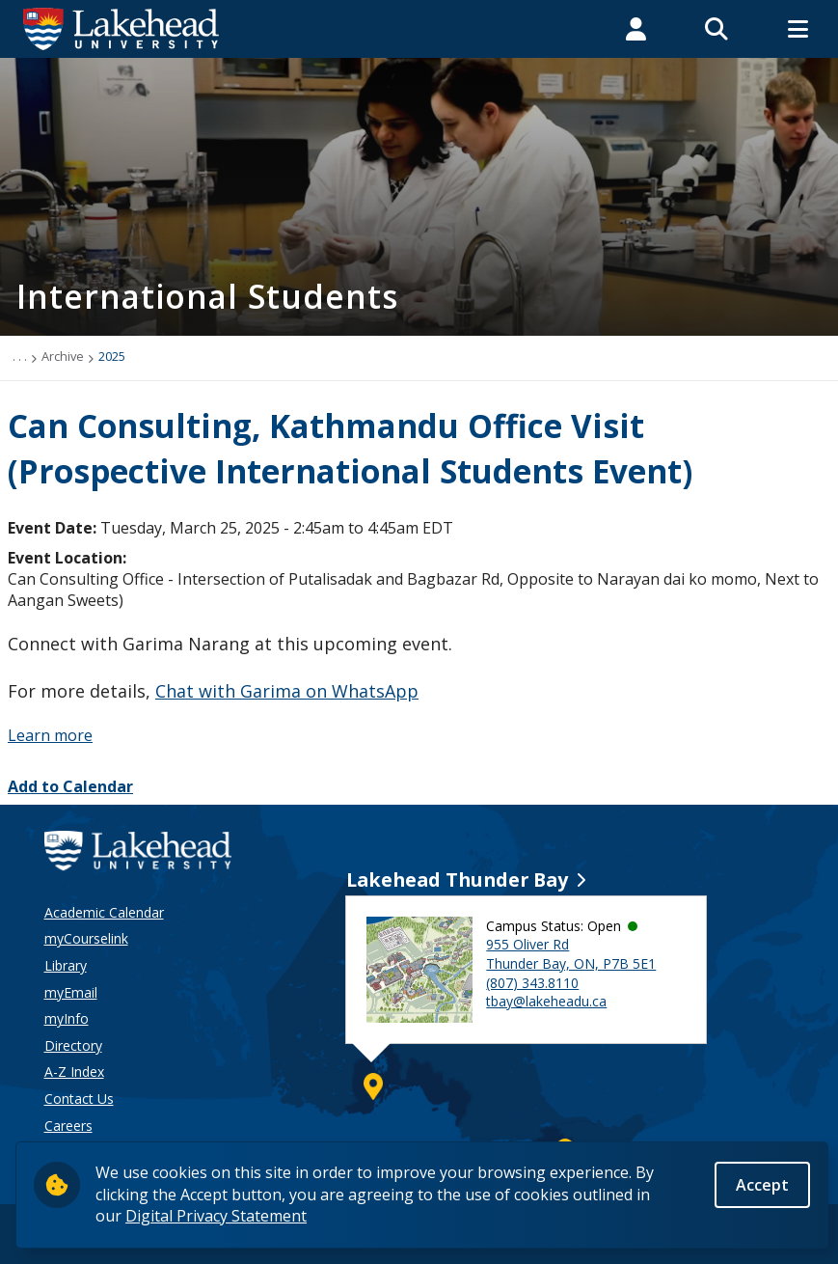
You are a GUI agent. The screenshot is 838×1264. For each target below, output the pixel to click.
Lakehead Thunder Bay (457, 879)
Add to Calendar (70, 786)
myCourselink (86, 938)
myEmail (70, 992)
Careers (68, 1125)
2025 (111, 356)
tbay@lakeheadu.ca (546, 1001)
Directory (73, 1045)
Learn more (50, 735)
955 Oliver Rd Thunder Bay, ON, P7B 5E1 (571, 954)
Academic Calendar (104, 912)
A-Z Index (74, 1071)
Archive (62, 356)
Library (65, 965)
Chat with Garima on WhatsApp (287, 690)
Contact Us (79, 1098)
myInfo (66, 1018)
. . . (20, 356)
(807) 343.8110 (532, 983)
